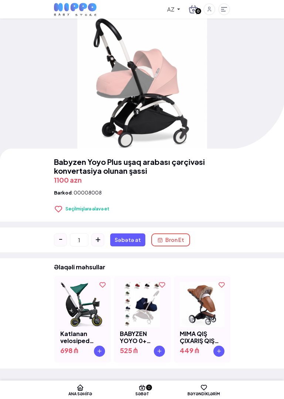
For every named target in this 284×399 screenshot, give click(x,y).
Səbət (142, 390)
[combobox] (168, 9)
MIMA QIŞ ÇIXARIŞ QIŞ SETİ (197, 337)
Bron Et (170, 239)
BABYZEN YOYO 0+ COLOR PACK (140, 337)
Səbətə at (128, 239)
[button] (209, 9)
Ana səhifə (80, 390)
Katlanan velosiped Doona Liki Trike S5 (75, 337)
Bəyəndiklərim (203, 390)
